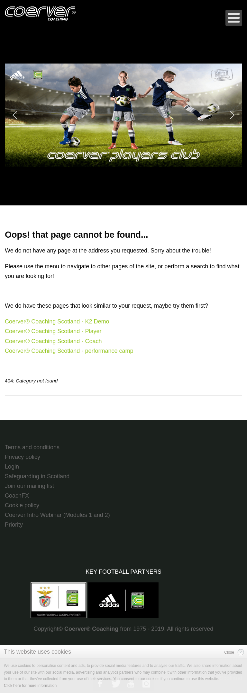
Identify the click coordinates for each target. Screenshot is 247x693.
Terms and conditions (32, 447)
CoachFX (17, 495)
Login (12, 466)
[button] (123, 115)
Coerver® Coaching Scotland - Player (53, 331)
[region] (123, 115)
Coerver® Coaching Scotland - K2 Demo (57, 321)
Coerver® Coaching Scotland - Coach (53, 341)
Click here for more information (30, 685)
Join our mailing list (29, 486)
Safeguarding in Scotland (37, 476)
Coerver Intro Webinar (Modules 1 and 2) (57, 515)
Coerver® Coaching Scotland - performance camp (69, 351)
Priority (14, 524)
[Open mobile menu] (233, 18)
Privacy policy (22, 457)
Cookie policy (22, 505)
